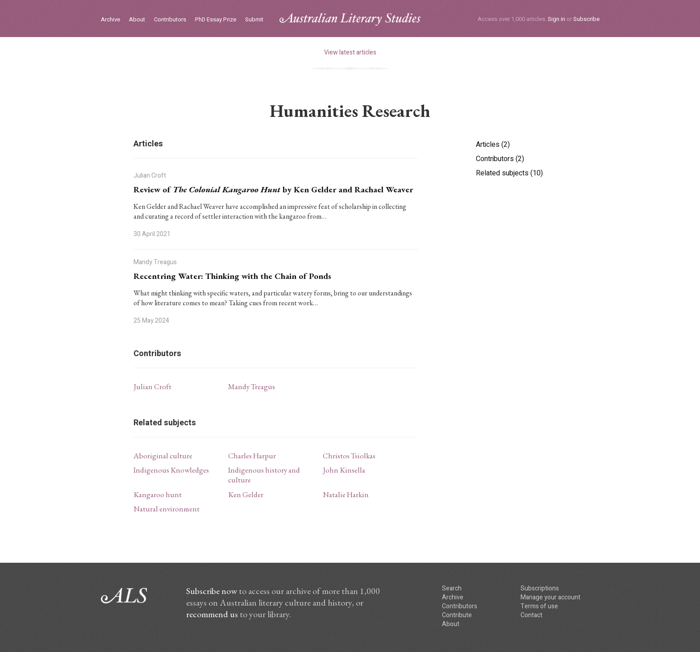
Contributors (170, 20)
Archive (110, 20)
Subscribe (586, 19)
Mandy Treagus (251, 386)
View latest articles (350, 52)
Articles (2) (493, 144)
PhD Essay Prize (215, 20)
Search (452, 588)
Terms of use (539, 606)
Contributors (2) (500, 159)
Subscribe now (211, 591)
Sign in (556, 19)
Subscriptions (540, 588)
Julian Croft (152, 386)
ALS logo (350, 19)
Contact (531, 615)
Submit (254, 20)
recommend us (212, 614)
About (137, 20)
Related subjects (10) (509, 173)
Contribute (457, 615)
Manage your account (550, 597)
